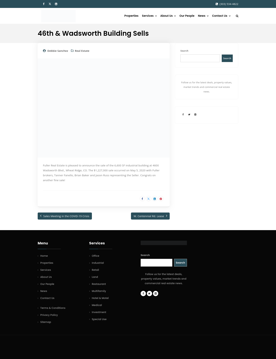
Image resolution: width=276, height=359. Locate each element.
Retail (95, 270)
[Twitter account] (189, 114)
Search (184, 50)
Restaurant (99, 284)
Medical (97, 305)
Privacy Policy (49, 315)
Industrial (98, 263)
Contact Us (219, 16)
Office (95, 256)
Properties (131, 16)
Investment (99, 312)
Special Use (99, 319)
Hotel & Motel (100, 298)
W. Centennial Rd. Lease (149, 216)
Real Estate (82, 50)
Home (44, 256)
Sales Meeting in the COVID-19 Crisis (66, 216)
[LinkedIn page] (195, 114)
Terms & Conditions (52, 308)
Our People (186, 16)
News (201, 16)
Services (148, 16)
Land (95, 277)
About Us (166, 16)
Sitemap (45, 322)
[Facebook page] (183, 114)
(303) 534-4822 (228, 4)
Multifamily (99, 291)
